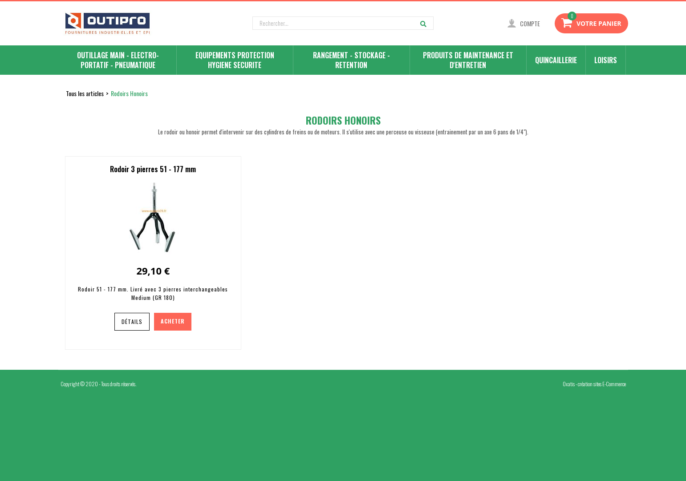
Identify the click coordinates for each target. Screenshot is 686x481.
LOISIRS (605, 60)
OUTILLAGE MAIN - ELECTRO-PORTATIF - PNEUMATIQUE (118, 60)
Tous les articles (85, 93)
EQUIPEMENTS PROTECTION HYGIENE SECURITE (234, 60)
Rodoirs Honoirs (129, 93)
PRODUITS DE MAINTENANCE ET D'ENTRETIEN (468, 60)
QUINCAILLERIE (556, 60)
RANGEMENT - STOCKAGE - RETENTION (351, 60)
